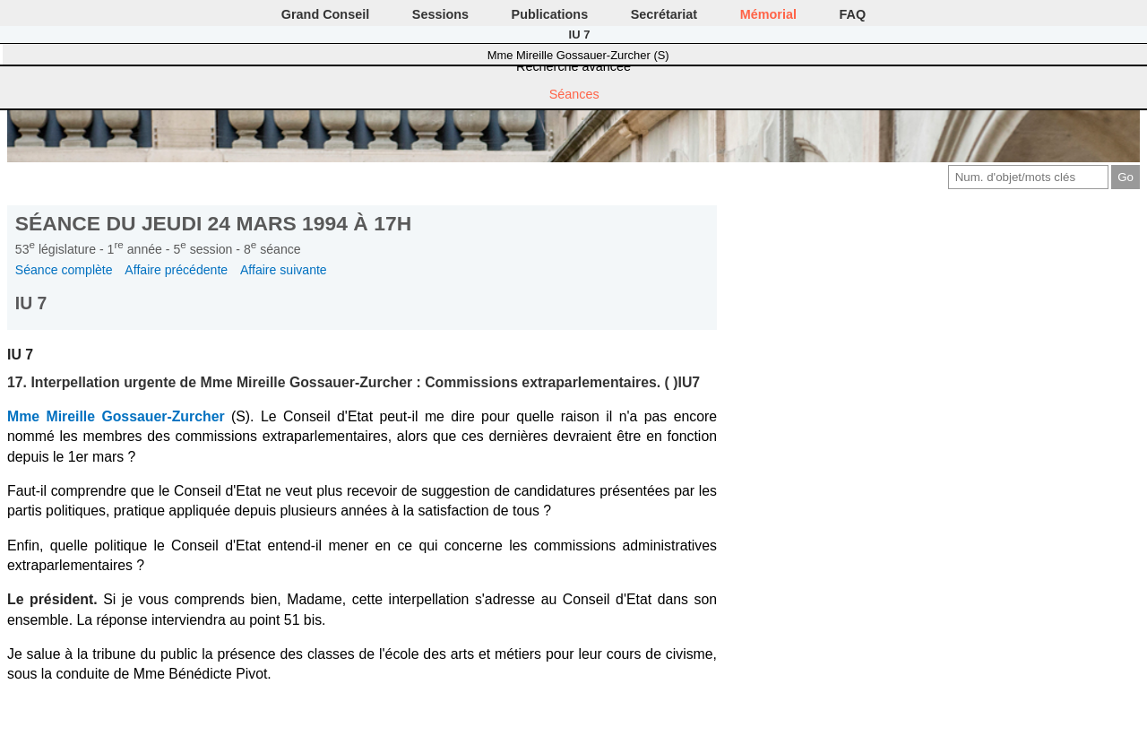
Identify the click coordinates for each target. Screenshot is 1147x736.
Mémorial (768, 14)
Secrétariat (664, 14)
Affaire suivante (283, 270)
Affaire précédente (176, 270)
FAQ (853, 14)
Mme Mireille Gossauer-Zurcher (116, 416)
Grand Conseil (325, 14)
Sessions (440, 14)
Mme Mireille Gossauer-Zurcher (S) (578, 55)
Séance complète (64, 270)
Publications (550, 14)
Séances (574, 94)
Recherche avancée (573, 66)
